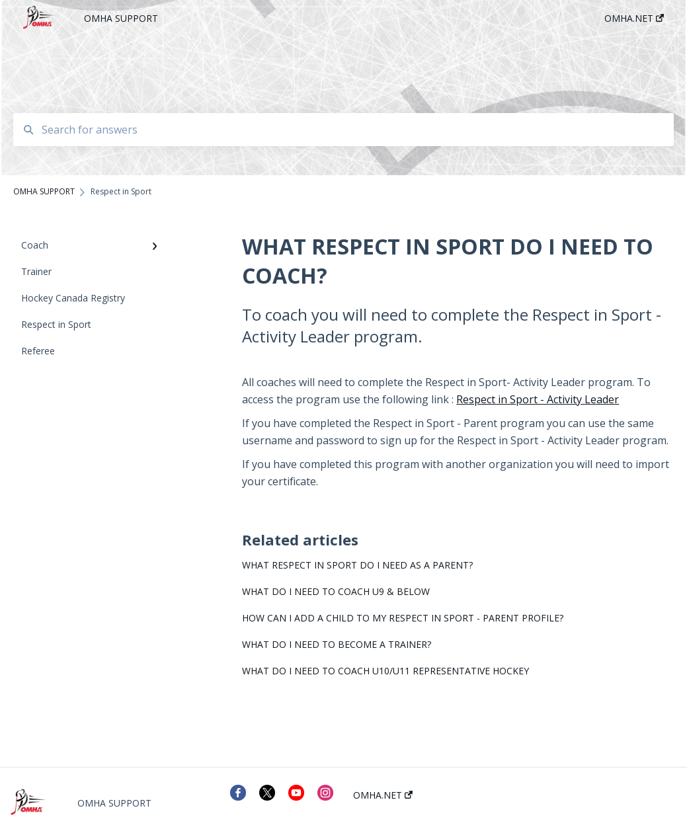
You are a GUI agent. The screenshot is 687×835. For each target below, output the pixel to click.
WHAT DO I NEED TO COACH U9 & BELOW (336, 591)
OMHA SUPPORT (121, 18)
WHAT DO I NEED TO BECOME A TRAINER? (336, 644)
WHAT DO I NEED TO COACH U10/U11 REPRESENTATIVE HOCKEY (385, 670)
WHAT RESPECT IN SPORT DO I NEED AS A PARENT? (357, 565)
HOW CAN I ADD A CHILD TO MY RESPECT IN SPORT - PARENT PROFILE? (402, 618)
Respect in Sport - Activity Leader (537, 399)
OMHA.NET (383, 795)
